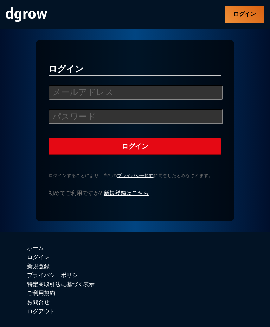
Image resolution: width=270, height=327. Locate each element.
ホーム (35, 248)
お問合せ (38, 302)
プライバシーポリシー (55, 275)
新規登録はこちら (126, 193)
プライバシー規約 (135, 175)
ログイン (244, 14)
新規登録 (38, 266)
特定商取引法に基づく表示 (61, 284)
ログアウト (41, 311)
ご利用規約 (41, 293)
